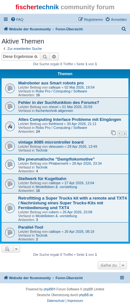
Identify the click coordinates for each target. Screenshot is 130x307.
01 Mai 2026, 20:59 (77, 107)
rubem (53, 212)
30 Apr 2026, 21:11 (81, 124)
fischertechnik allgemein (54, 111)
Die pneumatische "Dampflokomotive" (56, 159)
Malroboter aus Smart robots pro (51, 83)
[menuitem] (17, 19)
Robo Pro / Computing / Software (61, 91)
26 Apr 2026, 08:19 (79, 231)
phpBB (48, 289)
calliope (54, 87)
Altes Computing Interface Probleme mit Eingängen (69, 119)
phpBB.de (86, 295)
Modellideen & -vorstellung (56, 187)
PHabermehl (58, 163)
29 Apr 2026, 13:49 (82, 146)
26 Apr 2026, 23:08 (77, 212)
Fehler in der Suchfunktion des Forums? (58, 102)
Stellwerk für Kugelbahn (42, 178)
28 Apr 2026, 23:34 (87, 163)
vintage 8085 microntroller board (50, 142)
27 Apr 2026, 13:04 (79, 183)
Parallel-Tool (30, 227)
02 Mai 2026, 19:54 (80, 87)
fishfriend (56, 124)
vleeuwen (56, 146)
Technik (41, 150)
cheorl (53, 107)
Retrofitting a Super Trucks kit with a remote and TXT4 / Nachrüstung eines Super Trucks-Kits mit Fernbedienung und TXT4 (72, 203)
